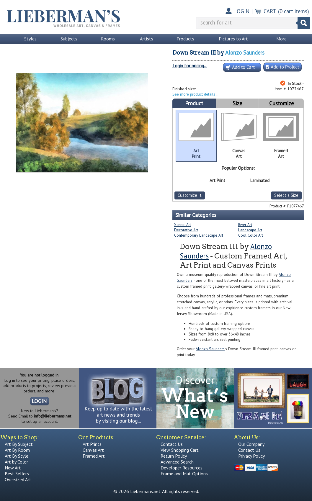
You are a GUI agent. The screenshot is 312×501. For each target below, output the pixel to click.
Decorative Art (186, 230)
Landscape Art (250, 230)
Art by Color (16, 462)
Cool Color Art (250, 235)
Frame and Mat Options (184, 474)
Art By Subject (19, 444)
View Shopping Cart (180, 450)
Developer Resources (181, 468)
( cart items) (293, 11)
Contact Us (172, 444)
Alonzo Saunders (244, 52)
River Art (245, 224)
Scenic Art (182, 224)
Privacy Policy (251, 456)
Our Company (251, 444)
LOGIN (241, 11)
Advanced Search (177, 462)
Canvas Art (93, 450)
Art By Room (17, 450)
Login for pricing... (189, 65)
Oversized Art (18, 479)
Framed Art (94, 456)
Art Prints (92, 444)
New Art (13, 468)
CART (270, 11)
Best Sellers (17, 474)
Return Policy (174, 456)
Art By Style (16, 456)
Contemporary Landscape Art (198, 235)
